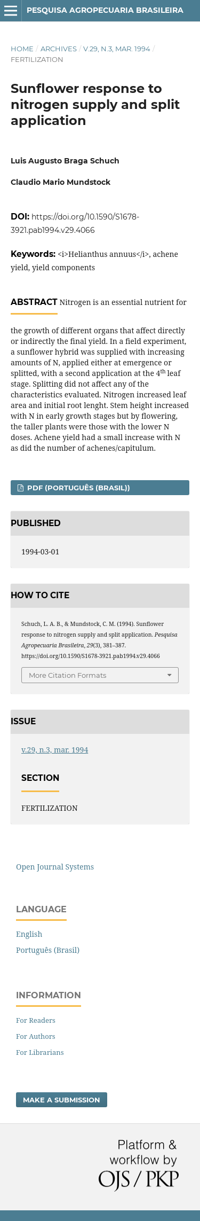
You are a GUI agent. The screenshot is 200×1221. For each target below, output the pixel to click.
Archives (59, 48)
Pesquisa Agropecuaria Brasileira (105, 10)
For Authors (35, 1036)
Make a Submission (61, 1099)
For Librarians (40, 1052)
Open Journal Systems (55, 867)
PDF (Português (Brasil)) (77, 487)
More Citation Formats (67, 675)
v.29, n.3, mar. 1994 (116, 48)
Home (22, 48)
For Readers (35, 1020)
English (29, 934)
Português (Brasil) (47, 950)
